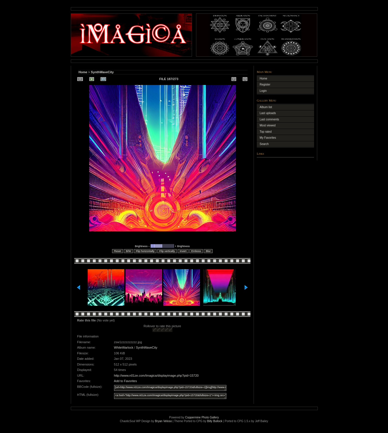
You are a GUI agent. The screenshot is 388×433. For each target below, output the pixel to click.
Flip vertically (167, 251)
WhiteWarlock (123, 347)
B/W (128, 251)
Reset (117, 251)
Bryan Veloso (163, 421)
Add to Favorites (125, 381)
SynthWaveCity (102, 72)
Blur (208, 251)
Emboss (196, 251)
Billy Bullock (214, 421)
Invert (183, 251)
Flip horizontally (145, 251)
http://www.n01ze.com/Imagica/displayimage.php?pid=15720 (156, 375)
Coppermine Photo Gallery (202, 417)
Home (83, 72)
